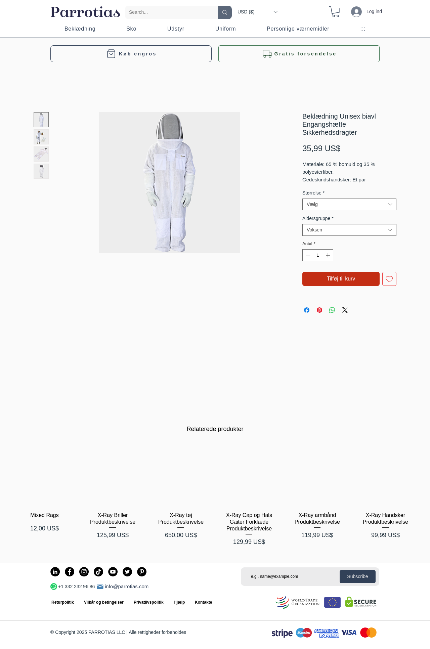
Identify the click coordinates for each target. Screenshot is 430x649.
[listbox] (257, 11)
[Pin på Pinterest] (319, 310)
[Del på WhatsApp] (332, 310)
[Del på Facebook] (307, 310)
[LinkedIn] (55, 571)
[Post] (100, 586)
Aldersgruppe (318, 218)
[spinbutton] (318, 255)
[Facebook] (69, 571)
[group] (215, 496)
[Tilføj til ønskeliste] (389, 279)
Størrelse (313, 193)
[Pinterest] (141, 571)
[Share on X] (345, 310)
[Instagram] (84, 571)
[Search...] (166, 12)
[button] (257, 11)
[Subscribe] (358, 576)
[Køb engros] (131, 53)
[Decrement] (307, 255)
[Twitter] (127, 571)
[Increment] (329, 255)
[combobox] (349, 204)
